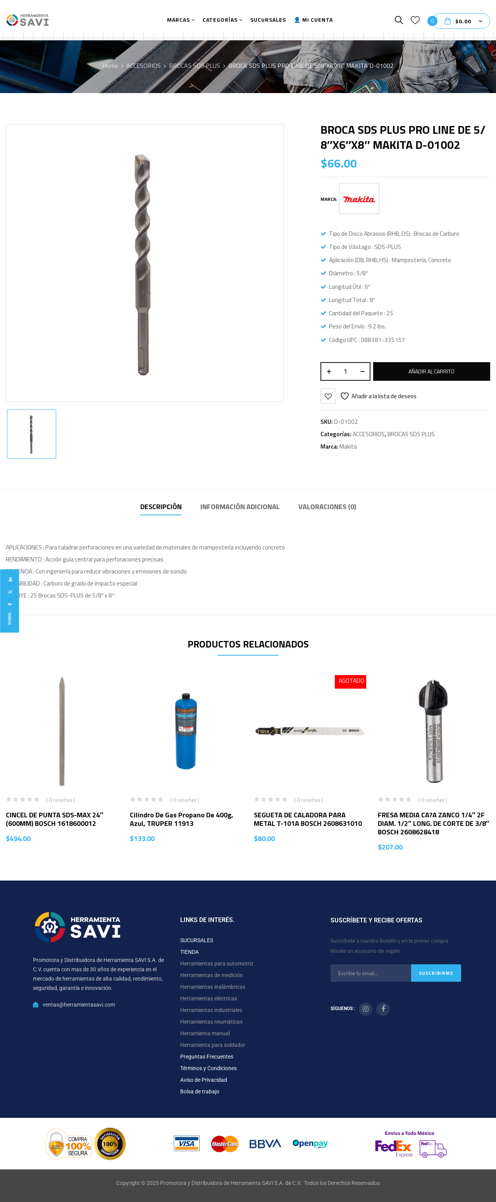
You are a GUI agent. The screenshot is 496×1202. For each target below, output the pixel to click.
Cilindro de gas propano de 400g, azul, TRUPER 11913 (181, 819)
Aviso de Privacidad (203, 1080)
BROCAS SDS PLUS (194, 65)
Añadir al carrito (431, 371)
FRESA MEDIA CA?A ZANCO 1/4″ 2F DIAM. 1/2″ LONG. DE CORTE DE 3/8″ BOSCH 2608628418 (433, 823)
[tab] (161, 507)
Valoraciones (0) (327, 506)
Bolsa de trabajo (199, 1091)
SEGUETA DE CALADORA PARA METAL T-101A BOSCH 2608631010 (308, 819)
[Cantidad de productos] (345, 371)
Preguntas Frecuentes (206, 1056)
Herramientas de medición (211, 975)
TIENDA (189, 952)
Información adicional (240, 506)
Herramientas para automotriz (216, 963)
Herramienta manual (205, 1033)
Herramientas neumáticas (211, 1022)
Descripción (161, 506)
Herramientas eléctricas (208, 998)
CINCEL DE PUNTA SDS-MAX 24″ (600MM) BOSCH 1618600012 (54, 819)
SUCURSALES (196, 940)
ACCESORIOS (143, 65)
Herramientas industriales (211, 1010)
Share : (9, 618)
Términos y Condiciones (208, 1068)
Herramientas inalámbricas (212, 987)
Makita (348, 446)
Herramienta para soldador (212, 1045)
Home (110, 65)
